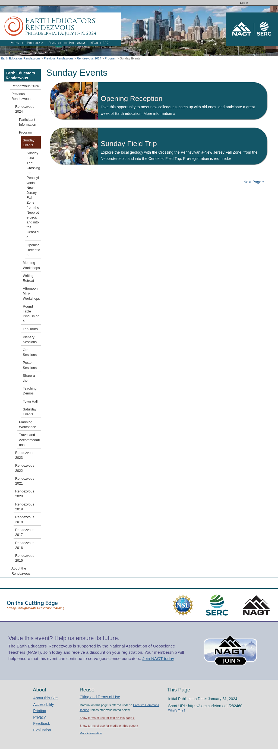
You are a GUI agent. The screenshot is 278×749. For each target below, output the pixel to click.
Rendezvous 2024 (89, 58)
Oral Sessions (30, 352)
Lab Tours (30, 329)
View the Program (27, 43)
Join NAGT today (158, 658)
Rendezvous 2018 (24, 519)
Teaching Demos (29, 391)
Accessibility (43, 704)
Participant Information (27, 122)
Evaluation (42, 730)
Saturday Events (29, 411)
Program (110, 58)
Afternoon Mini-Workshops (31, 293)
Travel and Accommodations (29, 440)
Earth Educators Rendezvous (20, 58)
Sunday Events (28, 142)
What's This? (176, 710)
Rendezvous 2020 (24, 493)
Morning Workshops (31, 265)
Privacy (39, 717)
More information (91, 733)
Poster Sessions (30, 365)
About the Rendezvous (20, 571)
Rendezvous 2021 (24, 481)
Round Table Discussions (31, 314)
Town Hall (30, 401)
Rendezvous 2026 (25, 86)
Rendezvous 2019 (24, 507)
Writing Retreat (28, 278)
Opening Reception (33, 250)
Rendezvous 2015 (24, 558)
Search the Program (67, 43)
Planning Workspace (27, 424)
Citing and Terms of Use (100, 697)
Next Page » (253, 182)
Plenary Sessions (30, 339)
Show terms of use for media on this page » (109, 725)
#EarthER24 (100, 43)
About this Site (45, 698)
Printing (39, 711)
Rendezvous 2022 (24, 468)
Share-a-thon (29, 378)
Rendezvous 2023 (24, 455)
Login (244, 2)
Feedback (41, 723)
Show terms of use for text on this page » (107, 717)
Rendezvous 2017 (24, 532)
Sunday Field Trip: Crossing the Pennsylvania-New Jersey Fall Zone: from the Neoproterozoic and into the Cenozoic (33, 195)
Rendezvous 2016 (24, 545)
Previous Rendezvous (58, 58)
